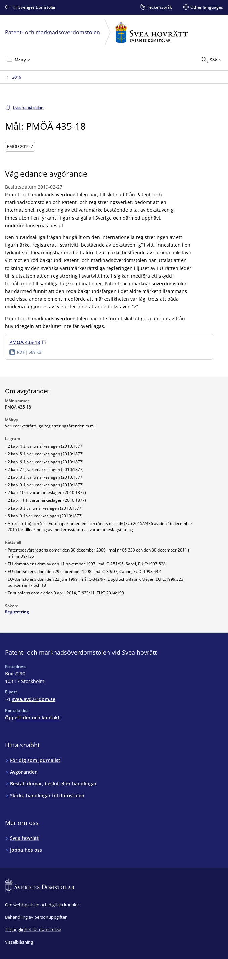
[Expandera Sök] (211, 60)
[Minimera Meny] (18, 60)
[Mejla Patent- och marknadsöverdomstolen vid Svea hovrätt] (30, 699)
